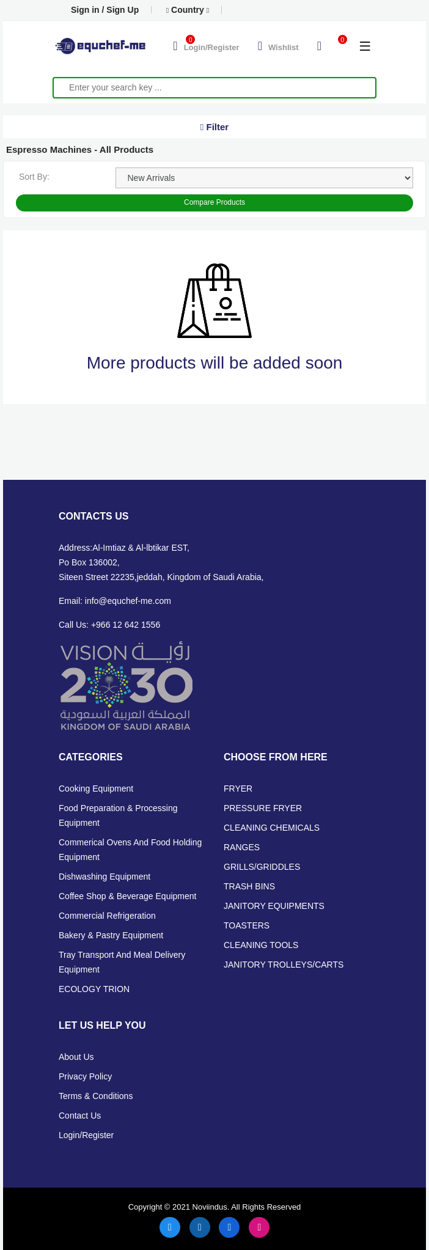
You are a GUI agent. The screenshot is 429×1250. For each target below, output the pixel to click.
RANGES (242, 847)
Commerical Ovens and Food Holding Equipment (130, 849)
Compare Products (214, 202)
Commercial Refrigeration (107, 916)
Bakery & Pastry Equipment (111, 935)
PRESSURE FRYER (263, 808)
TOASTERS (247, 925)
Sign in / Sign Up (105, 10)
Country (187, 10)
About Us (76, 1057)
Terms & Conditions (96, 1096)
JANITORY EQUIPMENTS (274, 906)
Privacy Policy (85, 1076)
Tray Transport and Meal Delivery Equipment (122, 962)
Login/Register (86, 1135)
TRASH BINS (249, 886)
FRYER (238, 788)
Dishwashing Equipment (104, 876)
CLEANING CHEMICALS (272, 828)
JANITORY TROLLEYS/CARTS (283, 964)
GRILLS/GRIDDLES (262, 867)
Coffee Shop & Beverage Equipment (127, 896)
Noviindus (208, 1206)
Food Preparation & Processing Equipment (118, 815)
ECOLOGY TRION (94, 989)
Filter (214, 127)
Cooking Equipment (96, 788)
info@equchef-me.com (128, 601)
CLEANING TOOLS (261, 945)
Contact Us (80, 1115)
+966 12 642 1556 (125, 625)
